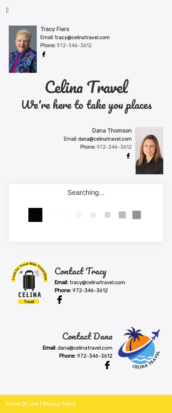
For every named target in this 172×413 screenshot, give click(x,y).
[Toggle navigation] (7, 12)
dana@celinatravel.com (105, 139)
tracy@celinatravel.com (82, 38)
